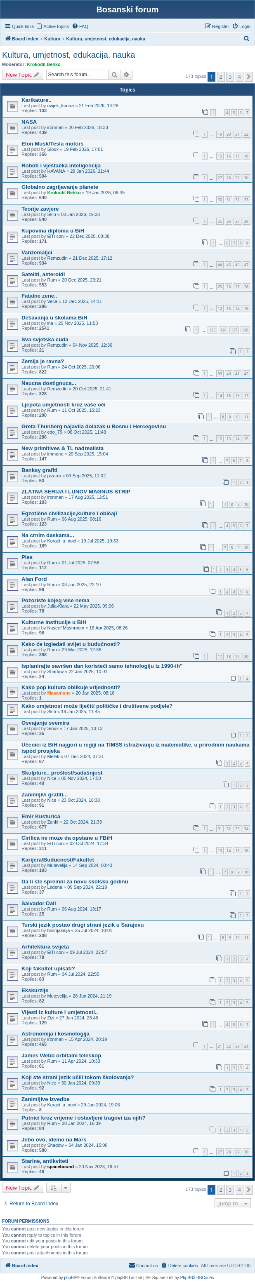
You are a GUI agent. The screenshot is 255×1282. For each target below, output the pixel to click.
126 (223, 330)
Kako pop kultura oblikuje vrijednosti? (70, 687)
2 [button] (221, 76)
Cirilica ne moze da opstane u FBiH (66, 838)
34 (246, 828)
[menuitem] (52, 26)
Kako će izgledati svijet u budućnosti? (70, 644)
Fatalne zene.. (39, 296)
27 (220, 178)
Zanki (52, 821)
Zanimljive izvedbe (45, 1099)
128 (245, 330)
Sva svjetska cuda (44, 339)
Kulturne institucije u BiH (54, 622)
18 (246, 156)
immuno (55, 453)
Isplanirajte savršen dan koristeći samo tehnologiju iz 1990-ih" (101, 666)
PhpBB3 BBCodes (197, 1277)
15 (220, 156)
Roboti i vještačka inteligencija (61, 165)
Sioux (53, 149)
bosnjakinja (58, 930)
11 (246, 417)
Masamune (59, 692)
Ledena (54, 887)
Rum (52, 279)
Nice (51, 778)
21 (237, 134)
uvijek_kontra (60, 105)
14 (237, 308)
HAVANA (56, 171)
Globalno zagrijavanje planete (59, 187)
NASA (29, 122)
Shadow (55, 671)
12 (220, 308)
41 (237, 373)
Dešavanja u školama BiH (54, 318)
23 (237, 1046)
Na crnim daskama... (47, 535)
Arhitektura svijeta (45, 947)
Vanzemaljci (36, 252)
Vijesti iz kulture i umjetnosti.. (59, 1012)
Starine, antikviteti (44, 1161)
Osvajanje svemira (45, 723)
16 (229, 156)
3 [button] (230, 76)
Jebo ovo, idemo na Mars (54, 1139)
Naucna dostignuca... (48, 383)
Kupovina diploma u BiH (52, 231)
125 (212, 330)
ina (50, 323)
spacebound (60, 1166)
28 (229, 178)
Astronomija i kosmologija (55, 1034)
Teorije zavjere (40, 209)
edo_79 (54, 432)
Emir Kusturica (40, 816)
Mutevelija (57, 865)
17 (237, 156)
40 (229, 373)
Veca (52, 301)
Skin (51, 214)
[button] (249, 77)
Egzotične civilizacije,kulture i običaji (69, 513)
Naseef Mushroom (65, 627)
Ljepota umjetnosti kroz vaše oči (63, 405)
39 (220, 373)
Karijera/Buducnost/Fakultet (57, 860)
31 (229, 199)
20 (229, 134)
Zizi (50, 1017)
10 (237, 417)
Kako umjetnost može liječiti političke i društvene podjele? (96, 706)
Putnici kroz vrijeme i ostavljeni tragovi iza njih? (83, 1118)
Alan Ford (34, 579)
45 (229, 265)
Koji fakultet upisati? (48, 968)
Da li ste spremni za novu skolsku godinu (74, 881)
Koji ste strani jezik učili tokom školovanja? (77, 1077)
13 (229, 308)
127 (234, 330)
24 (246, 1046)
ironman (55, 127)
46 (237, 265)
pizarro (54, 475)
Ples (27, 557)
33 (246, 199)
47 (246, 265)
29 (237, 178)
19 (220, 134)
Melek (53, 756)
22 (246, 134)
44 (220, 265)
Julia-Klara (57, 605)
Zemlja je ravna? (42, 361)
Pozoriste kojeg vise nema (55, 600)
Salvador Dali (38, 903)
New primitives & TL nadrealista (62, 448)
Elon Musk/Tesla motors (52, 144)
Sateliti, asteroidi (43, 274)
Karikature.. (36, 100)
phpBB (70, 1277)
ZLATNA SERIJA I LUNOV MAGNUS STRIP (75, 491)
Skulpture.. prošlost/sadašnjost (61, 773)
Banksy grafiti (39, 470)
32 (237, 199)
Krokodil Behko (44, 64)
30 (246, 178)
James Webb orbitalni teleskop (61, 1055)
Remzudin (57, 258)
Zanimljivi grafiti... (44, 794)
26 (229, 221)
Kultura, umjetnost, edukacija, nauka (68, 54)
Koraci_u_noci (61, 540)
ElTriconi (55, 236)
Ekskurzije (34, 990)
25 (220, 221)
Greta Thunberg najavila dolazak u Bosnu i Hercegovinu (93, 426)
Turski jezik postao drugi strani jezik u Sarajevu (82, 925)
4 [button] (239, 76)
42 (246, 373)
